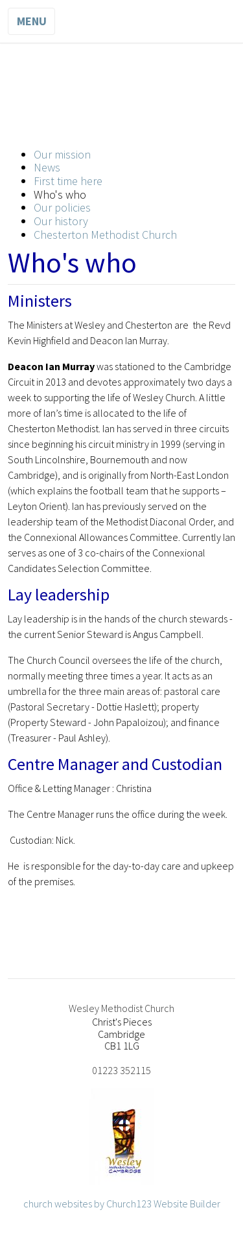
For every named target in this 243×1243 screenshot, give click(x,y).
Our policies (62, 207)
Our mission (62, 154)
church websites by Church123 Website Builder (121, 1203)
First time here (68, 180)
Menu (32, 21)
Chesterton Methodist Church (105, 234)
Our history (61, 221)
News (47, 167)
